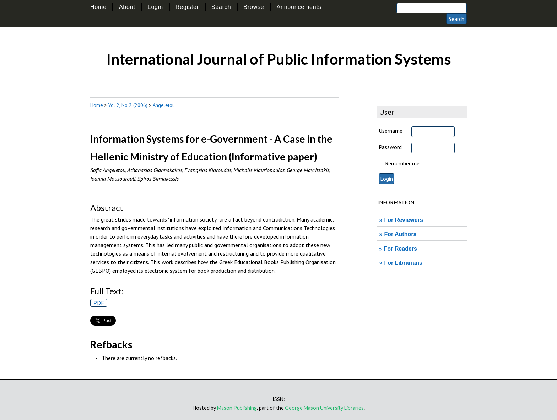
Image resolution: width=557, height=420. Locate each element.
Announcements (299, 7)
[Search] (431, 8)
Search (221, 7)
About (127, 7)
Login (155, 7)
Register (187, 7)
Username (390, 130)
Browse (253, 7)
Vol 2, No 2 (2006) (127, 105)
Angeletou (164, 105)
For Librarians (403, 263)
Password (390, 147)
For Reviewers (403, 220)
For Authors (400, 234)
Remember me (402, 163)
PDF (98, 302)
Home (98, 7)
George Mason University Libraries (324, 408)
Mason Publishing (237, 408)
